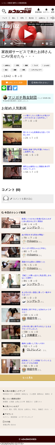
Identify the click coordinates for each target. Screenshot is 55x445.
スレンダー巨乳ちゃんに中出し (34, 248)
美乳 (23, 70)
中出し (34, 409)
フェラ (4, 18)
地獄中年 (32, 318)
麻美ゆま (40, 394)
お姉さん (42, 18)
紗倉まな (25, 394)
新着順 (5, 402)
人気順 (11, 402)
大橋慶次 (32, 335)
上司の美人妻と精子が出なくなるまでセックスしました (36, 327)
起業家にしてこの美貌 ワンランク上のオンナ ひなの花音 (36, 361)
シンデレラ (33, 227)
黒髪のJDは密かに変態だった (33, 262)
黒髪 (15, 70)
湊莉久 (47, 394)
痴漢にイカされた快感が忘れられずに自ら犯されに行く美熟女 (36, 220)
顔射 (26, 65)
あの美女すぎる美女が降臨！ (33, 235)
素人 (13, 18)
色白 (6, 70)
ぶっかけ (46, 65)
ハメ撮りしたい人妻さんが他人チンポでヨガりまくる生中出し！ (36, 116)
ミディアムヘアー (36, 70)
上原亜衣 (17, 394)
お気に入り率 (20, 402)
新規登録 (38, 10)
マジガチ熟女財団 (22, 97)
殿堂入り (29, 402)
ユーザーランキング (25, 417)
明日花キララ (8, 394)
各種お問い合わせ (9, 425)
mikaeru (32, 241)
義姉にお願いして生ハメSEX (33, 343)
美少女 (31, 18)
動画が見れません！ (40, 83)
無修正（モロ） (44, 409)
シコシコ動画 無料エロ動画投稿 (14, 3)
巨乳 (22, 18)
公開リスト (38, 402)
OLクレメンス (35, 349)
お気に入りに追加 (14, 83)
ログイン (46, 10)
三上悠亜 (32, 394)
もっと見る (27, 377)
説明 (52, 10)
